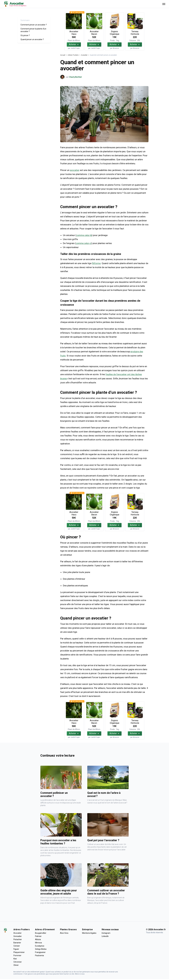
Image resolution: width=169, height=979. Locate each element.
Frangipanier (40, 952)
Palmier (38, 936)
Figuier (16, 949)
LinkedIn (105, 936)
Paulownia (39, 955)
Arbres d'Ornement (45, 929)
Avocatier (84, 55)
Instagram (106, 933)
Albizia (38, 939)
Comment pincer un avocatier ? (34, 25)
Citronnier (17, 962)
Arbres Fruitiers (73, 55)
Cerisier (16, 946)
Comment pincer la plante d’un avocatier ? (33, 30)
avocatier (74, 170)
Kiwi (15, 958)
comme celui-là (84, 235)
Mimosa (38, 942)
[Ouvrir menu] (164, 4)
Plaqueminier (19, 952)
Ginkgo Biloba (40, 949)
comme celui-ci (83, 243)
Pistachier (17, 939)
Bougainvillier (40, 933)
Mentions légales (89, 933)
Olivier (16, 965)
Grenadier (17, 936)
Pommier (17, 955)
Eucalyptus (39, 946)
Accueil (62, 55)
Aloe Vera (64, 933)
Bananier (17, 942)
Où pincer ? (25, 35)
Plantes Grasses (68, 929)
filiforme (96, 263)
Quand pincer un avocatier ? (32, 39)
